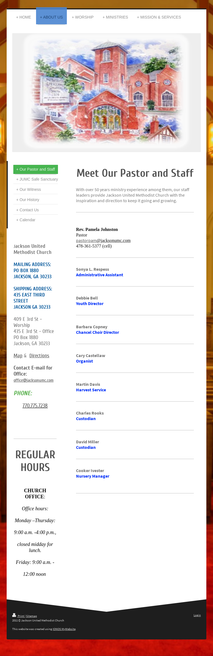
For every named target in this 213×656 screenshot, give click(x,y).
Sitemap (31, 616)
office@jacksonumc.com (34, 380)
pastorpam (86, 240)
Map (18, 356)
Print (18, 616)
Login (197, 615)
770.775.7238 (35, 405)
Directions (39, 356)
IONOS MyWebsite (64, 629)
